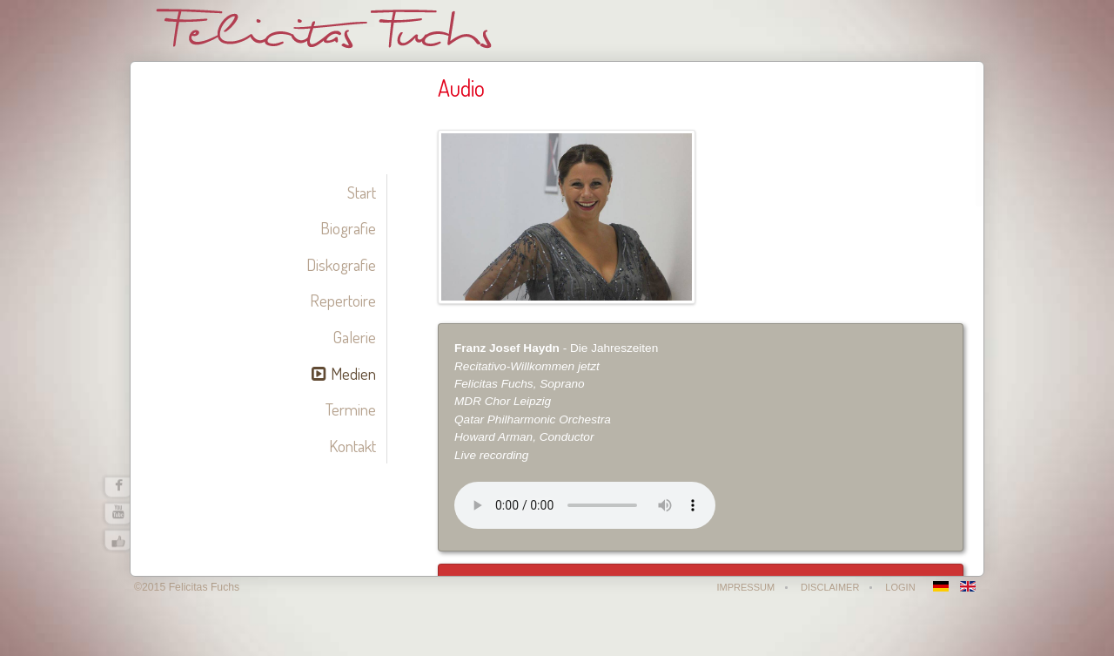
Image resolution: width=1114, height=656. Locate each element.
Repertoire (343, 300)
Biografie (348, 228)
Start (361, 192)
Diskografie (341, 264)
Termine (350, 409)
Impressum (745, 587)
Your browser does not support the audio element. (584, 505)
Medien (353, 373)
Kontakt (352, 445)
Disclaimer (830, 587)
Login (900, 587)
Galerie (354, 337)
